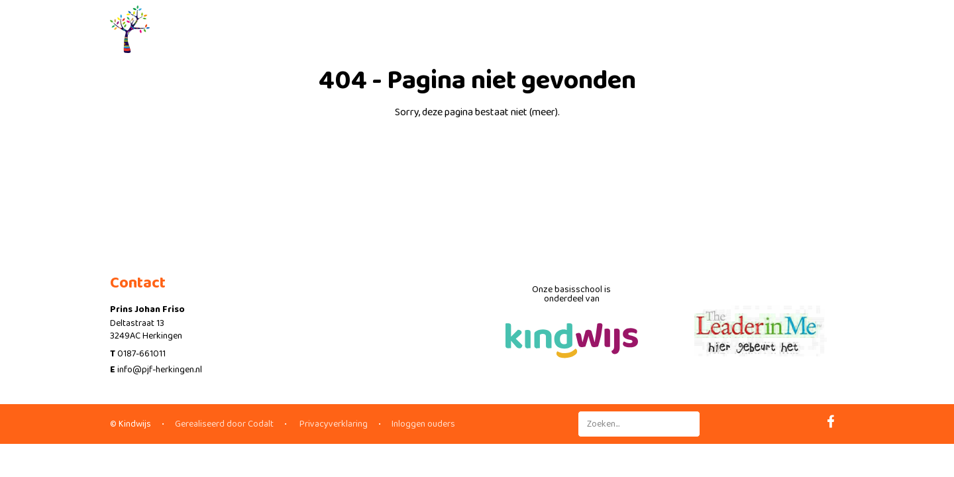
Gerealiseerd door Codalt (224, 424)
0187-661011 (141, 353)
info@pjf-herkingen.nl (159, 369)
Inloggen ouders (423, 424)
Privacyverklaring (332, 424)
